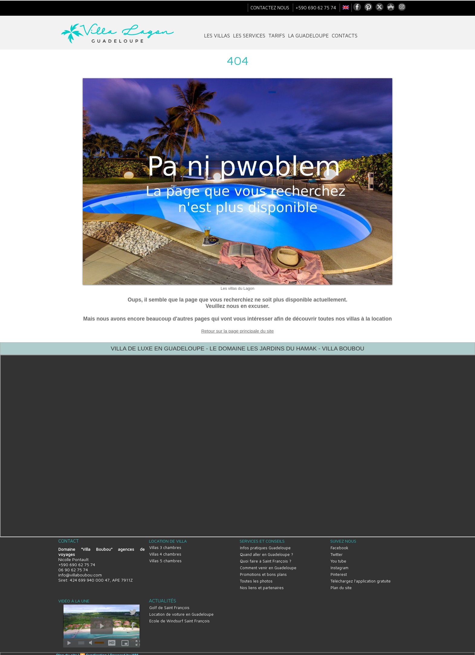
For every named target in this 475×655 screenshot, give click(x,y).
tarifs (276, 36)
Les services (249, 36)
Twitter (336, 553)
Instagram (339, 565)
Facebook (339, 547)
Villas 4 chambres (165, 552)
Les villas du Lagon (237, 288)
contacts (344, 36)
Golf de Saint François (169, 602)
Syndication (96, 651)
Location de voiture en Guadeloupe (181, 608)
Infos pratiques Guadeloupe (265, 547)
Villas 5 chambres (165, 559)
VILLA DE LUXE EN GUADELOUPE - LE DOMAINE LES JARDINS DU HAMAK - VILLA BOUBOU (237, 348)
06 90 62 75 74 (73, 569)
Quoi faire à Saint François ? (265, 559)
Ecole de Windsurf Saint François (179, 614)
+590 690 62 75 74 (316, 7)
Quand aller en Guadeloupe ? (266, 553)
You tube (338, 559)
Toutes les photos (256, 577)
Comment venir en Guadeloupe (268, 565)
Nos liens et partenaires (261, 583)
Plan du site (340, 583)
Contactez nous (270, 7)
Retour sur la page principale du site (237, 331)
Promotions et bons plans (263, 571)
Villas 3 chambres (165, 546)
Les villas (217, 36)
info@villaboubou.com (79, 574)
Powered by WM (123, 651)
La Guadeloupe (308, 36)
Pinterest (338, 571)
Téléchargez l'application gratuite (360, 577)
